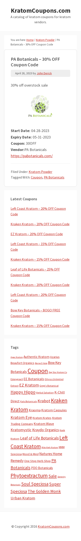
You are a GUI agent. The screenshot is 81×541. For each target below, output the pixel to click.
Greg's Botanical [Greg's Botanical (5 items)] (49, 385)
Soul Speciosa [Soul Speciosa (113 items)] (35, 484)
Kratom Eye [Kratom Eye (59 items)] (21, 417)
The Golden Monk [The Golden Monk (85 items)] (44, 491)
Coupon (36, 177)
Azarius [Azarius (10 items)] (55, 357)
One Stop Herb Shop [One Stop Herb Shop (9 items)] (37, 461)
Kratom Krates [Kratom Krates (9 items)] (42, 418)
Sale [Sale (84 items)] (52, 476)
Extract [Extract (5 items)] (15, 385)
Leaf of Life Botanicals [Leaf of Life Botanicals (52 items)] (39, 438)
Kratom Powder (40, 171)
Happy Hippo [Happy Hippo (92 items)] (23, 392)
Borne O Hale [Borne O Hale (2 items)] (41, 363)
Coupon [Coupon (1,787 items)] (37, 371)
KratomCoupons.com (40, 10)
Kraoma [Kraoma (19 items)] (35, 410)
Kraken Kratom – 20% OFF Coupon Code (40, 224)
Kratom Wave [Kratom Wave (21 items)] (44, 423)
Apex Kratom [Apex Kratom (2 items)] (17, 357)
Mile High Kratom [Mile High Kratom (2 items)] (49, 447)
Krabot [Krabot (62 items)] (44, 400)
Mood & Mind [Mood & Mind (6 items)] (30, 454)
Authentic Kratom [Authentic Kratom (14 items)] (36, 357)
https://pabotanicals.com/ (32, 155)
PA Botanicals (54, 177)
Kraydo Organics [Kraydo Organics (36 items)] (45, 429)
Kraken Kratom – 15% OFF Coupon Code (40, 259)
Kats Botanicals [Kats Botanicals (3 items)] (28, 401)
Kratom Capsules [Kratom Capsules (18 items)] (54, 410)
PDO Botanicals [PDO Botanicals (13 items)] (42, 468)
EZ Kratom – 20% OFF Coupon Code (37, 234)
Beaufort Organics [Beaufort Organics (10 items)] (22, 363)
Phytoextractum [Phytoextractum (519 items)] (29, 475)
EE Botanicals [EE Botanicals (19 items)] (34, 379)
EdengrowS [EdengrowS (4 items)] (17, 379)
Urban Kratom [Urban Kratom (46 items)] (23, 498)
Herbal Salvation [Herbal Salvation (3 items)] (45, 392)
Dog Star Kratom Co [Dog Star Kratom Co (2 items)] (58, 372)
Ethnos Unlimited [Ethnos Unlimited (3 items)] (54, 379)
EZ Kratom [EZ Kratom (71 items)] (29, 385)
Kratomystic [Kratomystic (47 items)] (21, 429)
